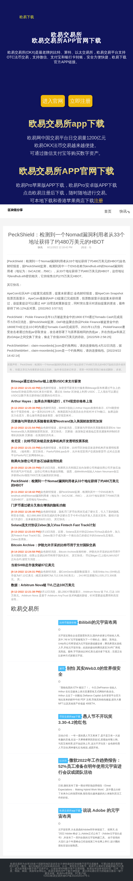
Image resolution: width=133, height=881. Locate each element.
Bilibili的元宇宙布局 (98, 622)
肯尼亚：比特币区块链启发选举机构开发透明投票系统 (49, 441)
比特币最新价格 (68, 622)
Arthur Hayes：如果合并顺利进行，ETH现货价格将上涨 (51, 401)
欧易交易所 (15, 209)
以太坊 (63, 760)
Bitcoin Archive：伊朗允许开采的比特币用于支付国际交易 (53, 545)
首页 (108, 211)
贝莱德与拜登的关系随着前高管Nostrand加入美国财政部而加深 (56, 421)
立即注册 (80, 101)
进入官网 (52, 101)
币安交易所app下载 (70, 716)
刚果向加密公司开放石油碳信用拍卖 (36, 461)
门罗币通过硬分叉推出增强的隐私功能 (38, 505)
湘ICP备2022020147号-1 (76, 875)
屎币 (62, 668)
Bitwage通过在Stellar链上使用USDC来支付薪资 (46, 381)
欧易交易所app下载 (70, 810)
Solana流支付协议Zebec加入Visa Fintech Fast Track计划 (53, 525)
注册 (98, 200)
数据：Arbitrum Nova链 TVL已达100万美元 (43, 585)
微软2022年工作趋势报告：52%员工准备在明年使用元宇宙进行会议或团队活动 (90, 766)
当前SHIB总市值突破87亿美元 (32, 565)
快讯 (124, 211)
